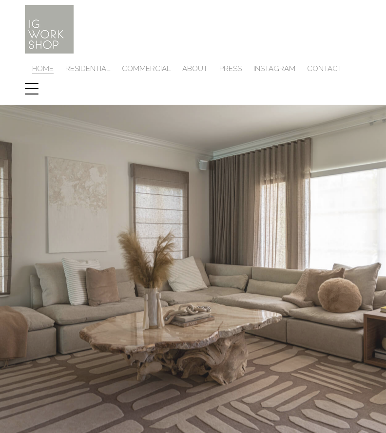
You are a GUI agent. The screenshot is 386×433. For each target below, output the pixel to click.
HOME (43, 72)
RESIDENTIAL (87, 72)
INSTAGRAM (274, 72)
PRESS (230, 72)
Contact (324, 72)
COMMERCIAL (146, 72)
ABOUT (195, 72)
